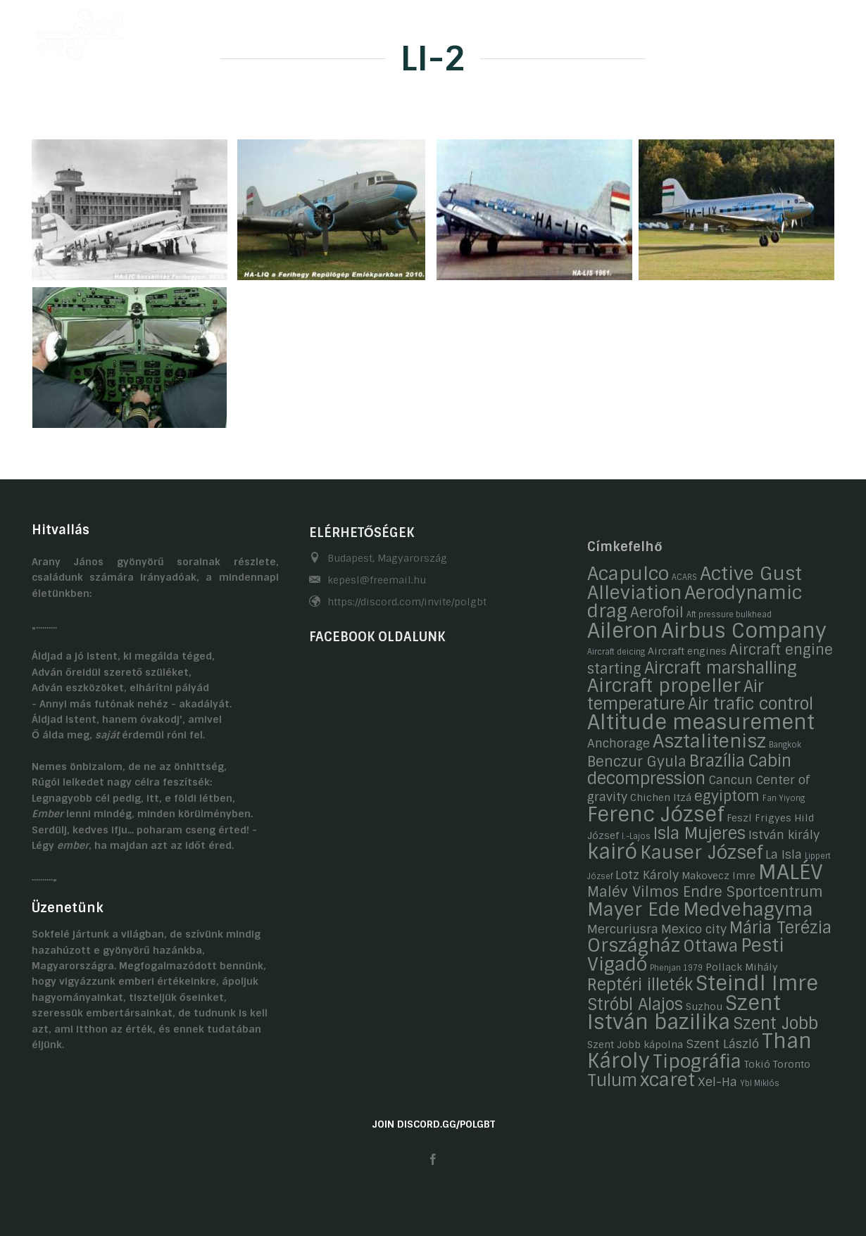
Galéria (510, 30)
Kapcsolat (681, 30)
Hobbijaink (437, 30)
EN (828, 30)
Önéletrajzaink (346, 30)
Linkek (749, 30)
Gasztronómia (592, 30)
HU (800, 30)
